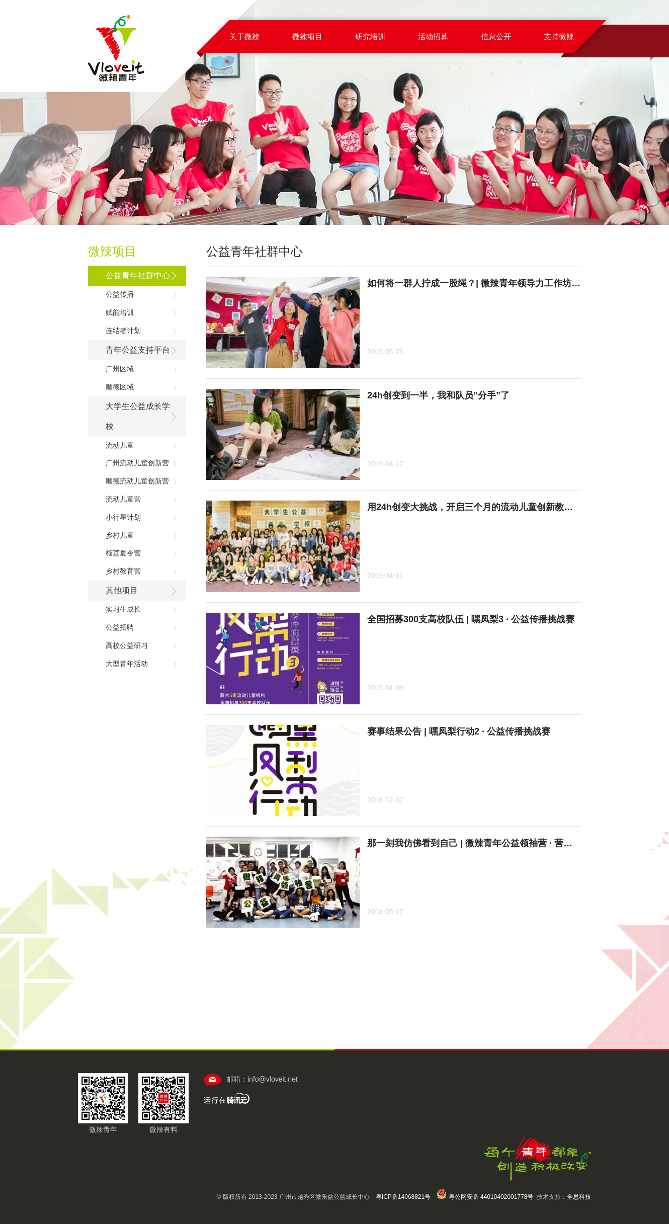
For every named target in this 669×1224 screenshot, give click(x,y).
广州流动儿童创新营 (137, 463)
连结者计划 (123, 331)
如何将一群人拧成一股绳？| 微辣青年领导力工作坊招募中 (483, 283)
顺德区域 (120, 387)
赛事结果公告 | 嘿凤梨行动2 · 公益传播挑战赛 (458, 731)
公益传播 (120, 294)
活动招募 (433, 36)
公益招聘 (120, 627)
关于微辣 (244, 36)
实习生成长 (123, 609)
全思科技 (579, 1196)
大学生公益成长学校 (138, 416)
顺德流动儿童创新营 (137, 481)
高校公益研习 (127, 645)
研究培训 (370, 36)
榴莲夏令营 (123, 553)
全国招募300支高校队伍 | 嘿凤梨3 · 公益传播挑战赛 (470, 619)
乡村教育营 (123, 571)
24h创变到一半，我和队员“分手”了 (438, 395)
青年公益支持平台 (138, 350)
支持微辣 (559, 36)
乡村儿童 (120, 535)
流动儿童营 (123, 499)
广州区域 (120, 369)
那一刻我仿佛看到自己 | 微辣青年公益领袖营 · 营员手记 (479, 843)
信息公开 (496, 36)
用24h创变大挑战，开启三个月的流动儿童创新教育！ (474, 507)
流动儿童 (120, 445)
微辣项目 (307, 36)
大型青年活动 (127, 664)
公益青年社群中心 (138, 275)
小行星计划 (123, 517)
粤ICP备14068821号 (403, 1196)
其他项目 (122, 590)
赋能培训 (120, 312)
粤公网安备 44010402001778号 (485, 1196)
